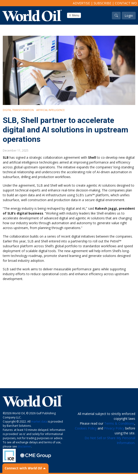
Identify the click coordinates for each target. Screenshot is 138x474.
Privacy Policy (114, 428)
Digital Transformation (18, 110)
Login (129, 15)
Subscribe (102, 3)
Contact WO (126, 3)
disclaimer (24, 446)
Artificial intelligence (50, 110)
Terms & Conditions (119, 423)
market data (39, 421)
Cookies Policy (86, 428)
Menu (74, 15)
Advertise (81, 3)
